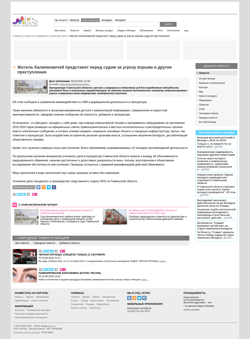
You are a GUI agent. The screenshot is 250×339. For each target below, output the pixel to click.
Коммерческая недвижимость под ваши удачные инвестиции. (216, 153)
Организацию (22, 300)
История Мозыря (207, 78)
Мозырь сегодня (104, 30)
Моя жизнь (60, 30)
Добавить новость (216, 66)
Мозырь (52, 326)
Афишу (30, 297)
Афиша (87, 30)
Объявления (146, 30)
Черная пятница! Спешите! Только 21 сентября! (72, 254)
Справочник (77, 304)
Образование (205, 100)
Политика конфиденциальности (31, 313)
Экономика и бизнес (209, 113)
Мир (201, 91)
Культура (203, 87)
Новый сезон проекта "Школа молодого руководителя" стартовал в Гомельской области (215, 178)
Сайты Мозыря (90, 20)
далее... (220, 146)
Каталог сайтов (79, 308)
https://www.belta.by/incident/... (75, 84)
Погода (84, 300)
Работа (96, 297)
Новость (19, 297)
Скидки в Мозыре (126, 30)
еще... (187, 30)
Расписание (173, 30)
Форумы (90, 304)
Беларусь (107, 20)
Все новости (22, 243)
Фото (160, 30)
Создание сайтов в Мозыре (26, 332)
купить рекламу (192, 309)
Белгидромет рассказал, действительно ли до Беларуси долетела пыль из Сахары (216, 203)
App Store (145, 310)
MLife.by (74, 20)
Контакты (19, 310)
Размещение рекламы (38, 310)
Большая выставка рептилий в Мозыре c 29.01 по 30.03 (216, 139)
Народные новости (208, 118)
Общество (204, 105)
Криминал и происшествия (212, 83)
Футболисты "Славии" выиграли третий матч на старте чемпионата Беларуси (214, 226)
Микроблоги (103, 304)
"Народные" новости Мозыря (43, 238)
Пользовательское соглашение (31, 317)
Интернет (120, 20)
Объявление (42, 297)
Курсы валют (97, 300)
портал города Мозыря (25, 24)
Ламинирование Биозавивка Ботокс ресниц (70, 273)
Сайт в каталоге (39, 300)
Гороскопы (95, 308)
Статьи (74, 300)
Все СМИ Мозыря (207, 122)
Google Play (133, 310)
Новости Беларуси (208, 96)
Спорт (202, 109)
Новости (74, 30)
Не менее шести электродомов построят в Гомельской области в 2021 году (153, 211)
